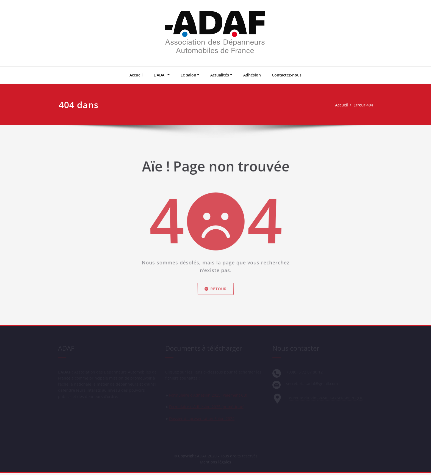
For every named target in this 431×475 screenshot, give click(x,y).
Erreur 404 (364, 105)
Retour (215, 291)
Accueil (136, 75)
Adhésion (252, 75)
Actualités (219, 75)
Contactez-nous (287, 75)
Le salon (188, 75)
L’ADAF (160, 75)
